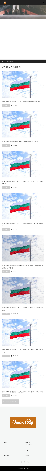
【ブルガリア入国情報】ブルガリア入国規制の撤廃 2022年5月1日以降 (21, 101)
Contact (27, 455)
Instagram (21, 461)
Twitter (18, 461)
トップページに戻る (11, 401)
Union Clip (26, 468)
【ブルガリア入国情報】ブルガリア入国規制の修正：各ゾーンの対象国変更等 (22, 225)
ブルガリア (5, 105)
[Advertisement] (23, 46)
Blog (26, 450)
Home (5, 442)
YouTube (5, 450)
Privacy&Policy (28, 444)
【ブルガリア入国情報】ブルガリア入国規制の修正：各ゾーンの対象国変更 (22, 392)
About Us (27, 442)
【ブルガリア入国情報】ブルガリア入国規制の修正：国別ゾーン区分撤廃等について (22, 182)
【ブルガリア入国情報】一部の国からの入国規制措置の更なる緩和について (22, 141)
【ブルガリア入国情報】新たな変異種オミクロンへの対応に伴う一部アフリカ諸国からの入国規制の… (22, 267)
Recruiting (6, 455)
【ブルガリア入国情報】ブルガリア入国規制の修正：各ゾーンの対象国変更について (22, 309)
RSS (27, 461)
